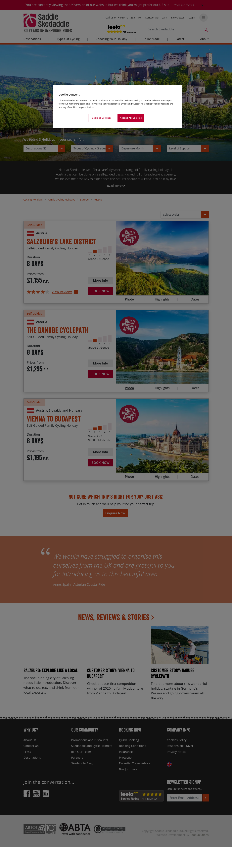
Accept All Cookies (131, 117)
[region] (117, 106)
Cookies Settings (102, 117)
